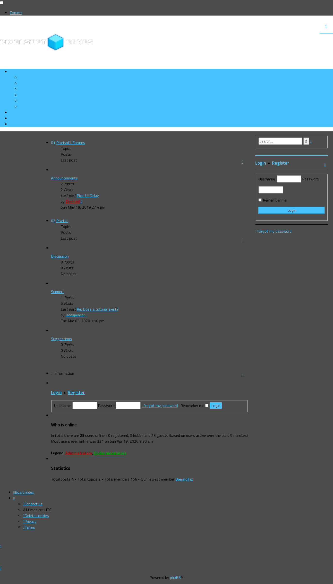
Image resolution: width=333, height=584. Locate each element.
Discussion (60, 256)
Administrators (78, 453)
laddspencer (75, 315)
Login (56, 392)
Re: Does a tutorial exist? (98, 309)
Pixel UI (62, 221)
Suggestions (61, 339)
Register (76, 392)
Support (57, 292)
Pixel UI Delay (88, 195)
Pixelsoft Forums (70, 142)
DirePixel (73, 201)
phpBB (175, 577)
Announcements (64, 178)
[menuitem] (35, 83)
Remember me (194, 405)
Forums (16, 13)
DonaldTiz (184, 479)
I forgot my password (160, 405)
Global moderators (110, 453)
